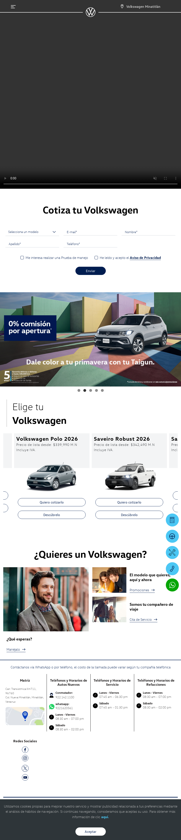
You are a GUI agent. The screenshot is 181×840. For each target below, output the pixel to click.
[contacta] (24, 716)
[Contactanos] (118, 6)
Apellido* (15, 244)
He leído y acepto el (130, 257)
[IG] (25, 759)
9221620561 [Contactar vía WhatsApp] (68, 706)
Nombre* (131, 232)
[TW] (25, 768)
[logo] (90, 15)
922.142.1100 (64, 697)
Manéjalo (16, 649)
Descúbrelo (51, 515)
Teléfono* (73, 244)
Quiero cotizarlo (52, 502)
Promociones (142, 590)
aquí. (105, 817)
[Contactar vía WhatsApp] (172, 584)
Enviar (90, 271)
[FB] (25, 750)
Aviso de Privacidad (145, 257)
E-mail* (72, 232)
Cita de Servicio (143, 619)
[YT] (25, 778)
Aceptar (90, 831)
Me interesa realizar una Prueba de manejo (57, 257)
